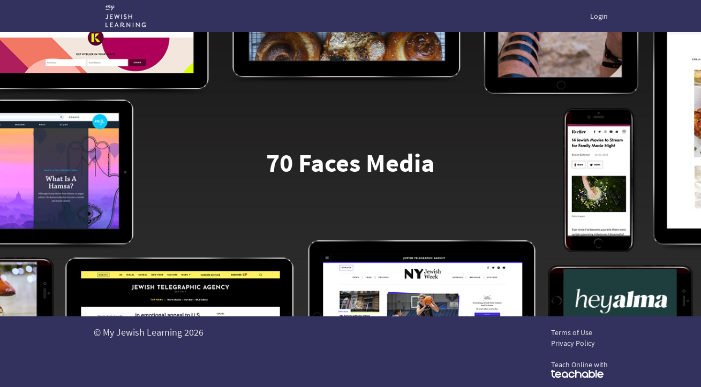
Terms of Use (571, 332)
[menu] (595, 16)
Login (599, 16)
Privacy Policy (573, 343)
